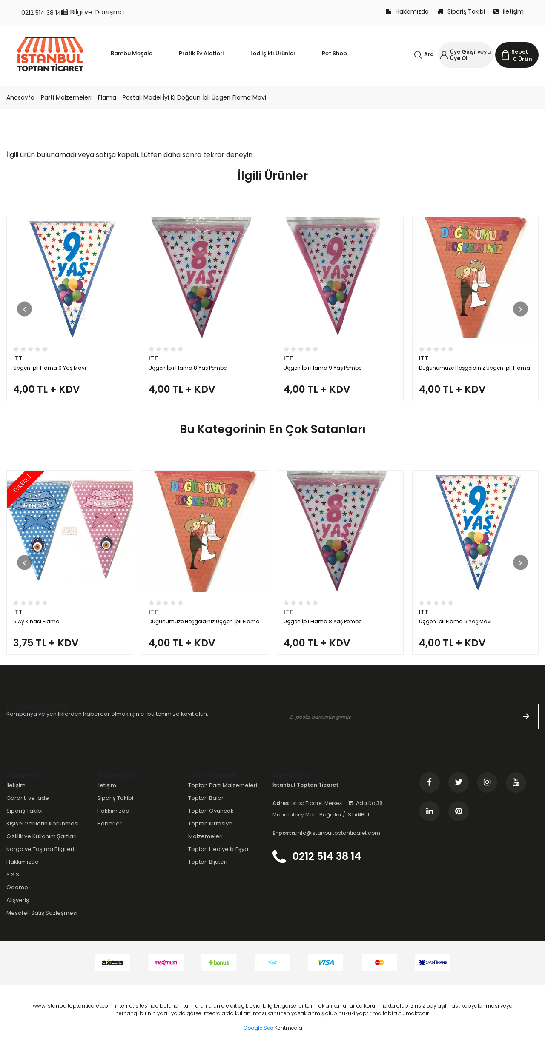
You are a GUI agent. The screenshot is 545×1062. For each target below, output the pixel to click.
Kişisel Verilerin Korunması (42, 836)
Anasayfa (20, 97)
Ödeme (17, 900)
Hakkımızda (407, 11)
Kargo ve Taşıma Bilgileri (40, 862)
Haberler (109, 836)
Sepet (519, 52)
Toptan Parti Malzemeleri (222, 798)
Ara (429, 54)
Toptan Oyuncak (211, 823)
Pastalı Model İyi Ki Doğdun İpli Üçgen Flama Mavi (194, 97)
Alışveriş (17, 913)
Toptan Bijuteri (207, 875)
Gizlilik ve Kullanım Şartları (41, 849)
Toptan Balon (206, 811)
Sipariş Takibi (461, 11)
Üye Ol (459, 58)
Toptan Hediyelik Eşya (218, 862)
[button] (24, 312)
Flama (107, 97)
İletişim (508, 11)
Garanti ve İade (27, 811)
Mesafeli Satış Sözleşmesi (41, 926)
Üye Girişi (462, 52)
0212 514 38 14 (41, 13)
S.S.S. (13, 887)
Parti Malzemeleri (66, 97)
